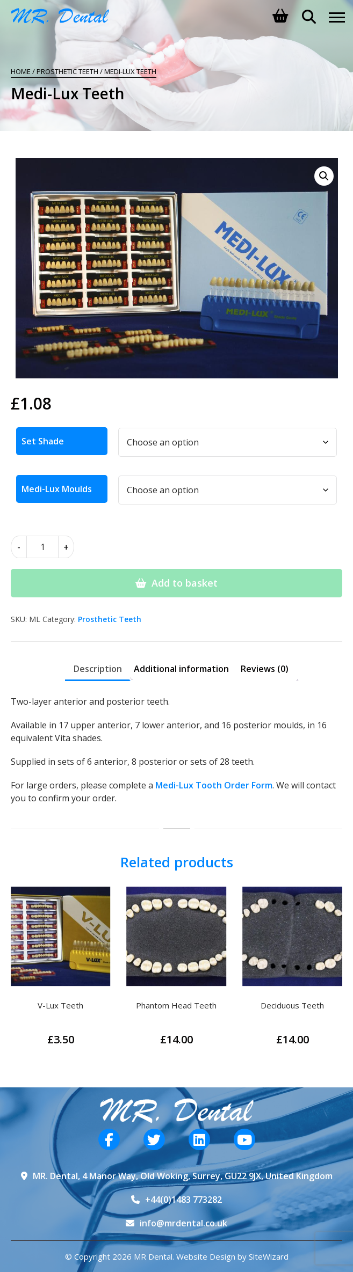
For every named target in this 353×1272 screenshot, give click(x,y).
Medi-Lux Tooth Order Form (213, 785)
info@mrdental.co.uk (183, 1223)
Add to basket (185, 582)
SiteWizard (269, 1256)
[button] (324, 176)
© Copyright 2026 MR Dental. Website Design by (157, 1256)
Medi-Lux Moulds (56, 489)
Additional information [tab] (181, 669)
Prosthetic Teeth (67, 71)
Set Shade (42, 441)
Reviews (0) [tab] (265, 669)
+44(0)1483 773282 (183, 1199)
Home (21, 71)
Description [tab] (98, 669)
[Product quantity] (42, 547)
